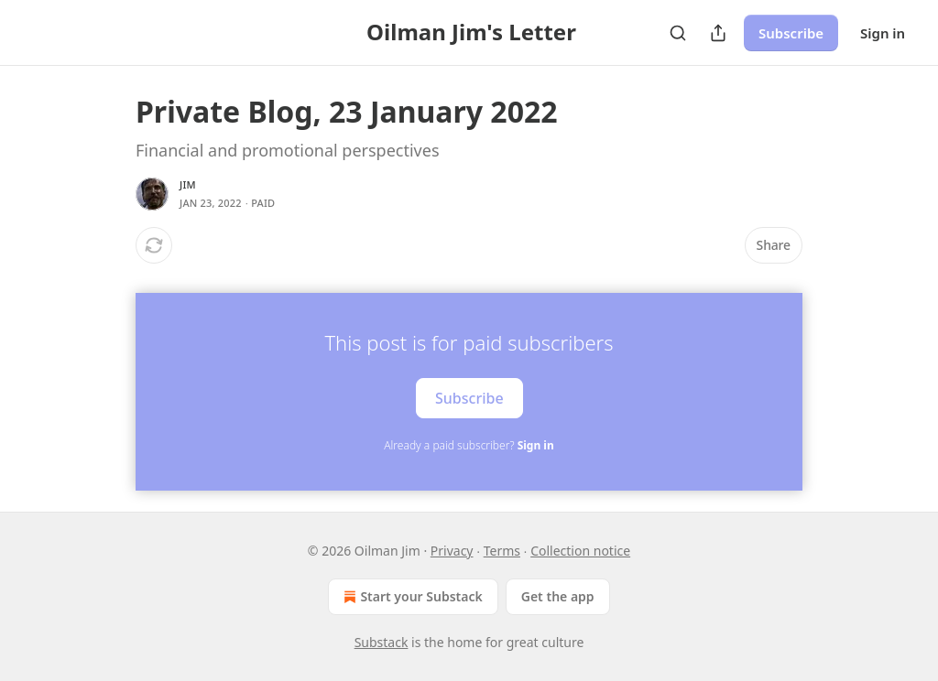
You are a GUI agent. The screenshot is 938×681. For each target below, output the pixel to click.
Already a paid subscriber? (468, 445)
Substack (381, 642)
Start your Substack (411, 597)
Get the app (557, 596)
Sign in (882, 33)
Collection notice (580, 550)
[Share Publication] (718, 33)
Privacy (452, 550)
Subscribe (790, 33)
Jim (188, 184)
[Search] (678, 33)
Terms (502, 550)
